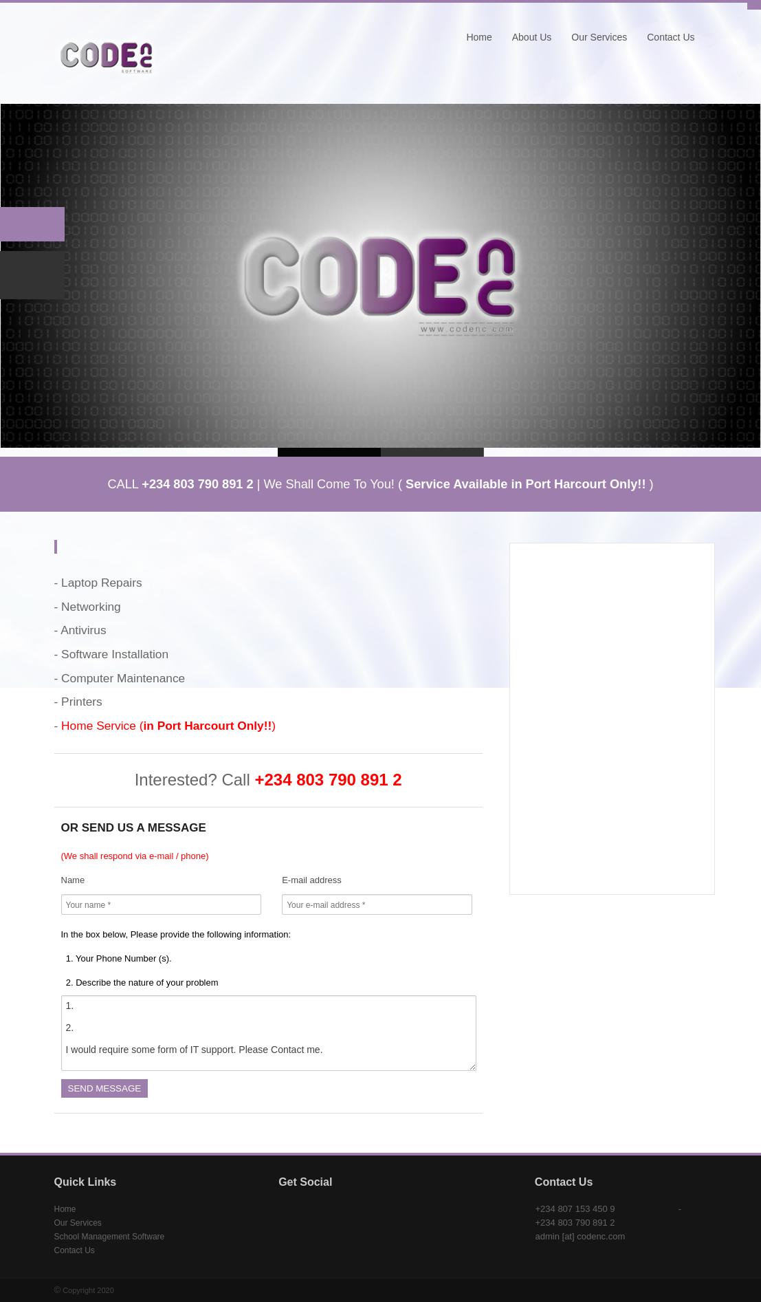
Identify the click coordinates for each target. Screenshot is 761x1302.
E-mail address (312, 880)
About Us (532, 37)
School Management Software (109, 1236)
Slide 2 (432, 452)
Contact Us (670, 37)
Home (479, 37)
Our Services (599, 37)
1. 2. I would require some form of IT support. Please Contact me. (268, 1033)
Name (73, 880)
